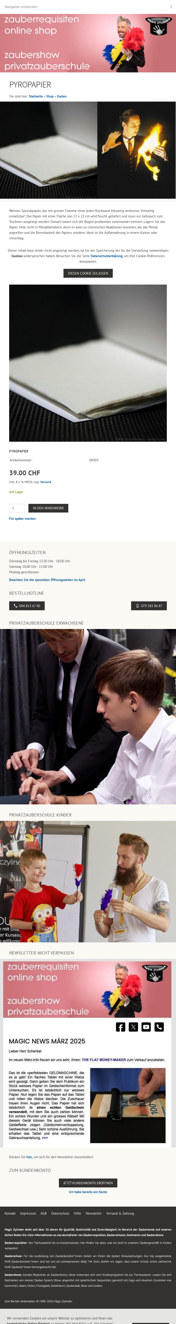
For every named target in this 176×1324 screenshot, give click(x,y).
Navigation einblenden (21, 7)
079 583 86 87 (149, 606)
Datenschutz (60, 1213)
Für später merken (22, 518)
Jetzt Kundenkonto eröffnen (88, 1183)
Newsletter (94, 1213)
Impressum (28, 1213)
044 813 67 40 (27, 606)
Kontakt (10, 1213)
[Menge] (17, 508)
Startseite (36, 96)
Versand (45, 482)
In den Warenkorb (48, 508)
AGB (44, 1213)
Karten (62, 96)
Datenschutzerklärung (107, 256)
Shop (50, 96)
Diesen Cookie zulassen (88, 273)
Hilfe (77, 1213)
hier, (29, 1157)
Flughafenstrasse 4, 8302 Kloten (62, 1317)
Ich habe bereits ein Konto (88, 1192)
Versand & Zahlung (120, 1213)
